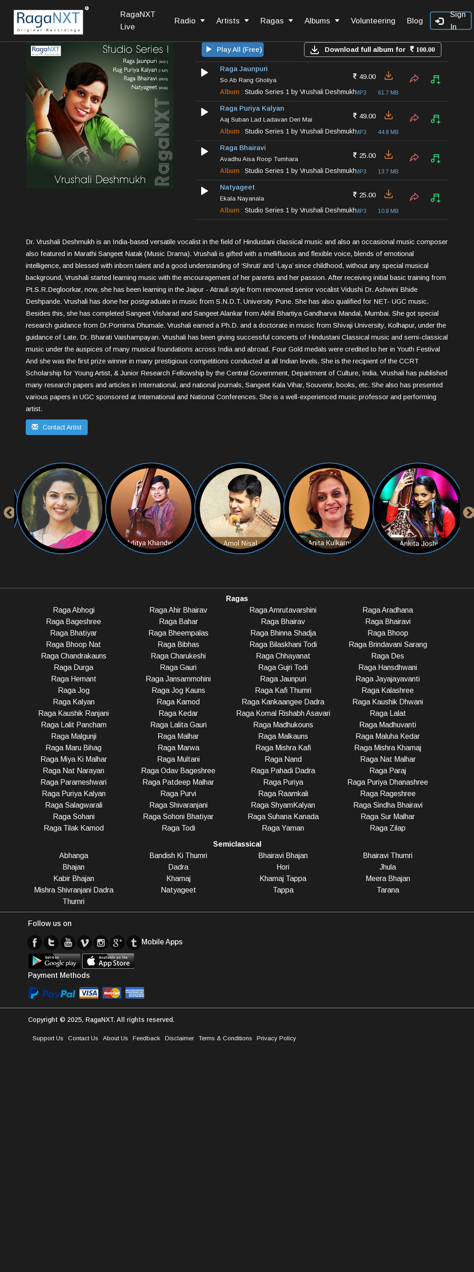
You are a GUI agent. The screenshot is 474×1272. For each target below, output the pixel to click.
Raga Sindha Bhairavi (388, 805)
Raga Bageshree (73, 621)
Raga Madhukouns (283, 725)
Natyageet (178, 890)
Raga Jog (74, 690)
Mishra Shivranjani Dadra (73, 890)
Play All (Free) (233, 49)
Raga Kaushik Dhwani (387, 702)
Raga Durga (73, 667)
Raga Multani (178, 759)
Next (466, 510)
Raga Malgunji (73, 736)
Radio (190, 21)
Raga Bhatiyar (73, 633)
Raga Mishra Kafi (283, 748)
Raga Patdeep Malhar (178, 782)
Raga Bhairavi (388, 621)
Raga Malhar (178, 736)
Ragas (276, 21)
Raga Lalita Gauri (178, 725)
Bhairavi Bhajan (283, 855)
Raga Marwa (178, 748)
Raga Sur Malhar (388, 816)
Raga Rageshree (388, 794)
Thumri (73, 901)
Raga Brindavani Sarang (388, 644)
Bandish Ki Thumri (178, 855)
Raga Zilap (388, 828)
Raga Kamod (178, 702)
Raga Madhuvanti (387, 725)
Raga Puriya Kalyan (74, 794)
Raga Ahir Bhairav (178, 610)
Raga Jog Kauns (178, 690)
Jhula (387, 867)
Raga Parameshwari (73, 782)
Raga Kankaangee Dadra (283, 702)
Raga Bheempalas (178, 633)
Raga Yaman (283, 828)
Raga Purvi (178, 794)
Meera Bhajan (388, 878)
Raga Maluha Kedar (388, 736)
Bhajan (73, 867)
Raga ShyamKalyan (283, 805)
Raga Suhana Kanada (283, 816)
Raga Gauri (178, 667)
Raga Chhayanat (283, 656)
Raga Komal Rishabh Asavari (283, 713)
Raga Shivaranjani (178, 805)
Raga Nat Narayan (73, 771)
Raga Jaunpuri (283, 679)
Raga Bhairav (283, 621)
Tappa (283, 890)
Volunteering (373, 21)
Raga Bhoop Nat (73, 644)
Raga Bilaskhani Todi (283, 644)
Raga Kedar (178, 713)
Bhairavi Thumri (387, 855)
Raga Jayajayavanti (388, 679)
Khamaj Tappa (283, 878)
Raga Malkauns (283, 736)
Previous (7, 510)
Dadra (178, 867)
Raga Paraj (387, 771)
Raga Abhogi (74, 610)
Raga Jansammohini (178, 679)
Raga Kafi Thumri (283, 690)
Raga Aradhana (387, 610)
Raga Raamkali (283, 794)
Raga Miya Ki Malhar (73, 759)
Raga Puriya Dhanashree (387, 782)
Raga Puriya (283, 782)
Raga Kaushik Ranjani (73, 713)
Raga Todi (178, 828)
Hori (282, 867)
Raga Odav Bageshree (178, 771)
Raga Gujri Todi (283, 667)
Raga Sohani (74, 816)
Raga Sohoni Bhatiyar (178, 816)
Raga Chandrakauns (74, 656)
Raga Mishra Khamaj (387, 748)
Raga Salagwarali (73, 805)
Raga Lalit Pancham (74, 725)
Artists (232, 21)
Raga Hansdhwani (387, 667)
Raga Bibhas (178, 644)
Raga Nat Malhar (388, 759)
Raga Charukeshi (178, 656)
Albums (322, 21)
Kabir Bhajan (73, 878)
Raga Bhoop (387, 633)
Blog (415, 21)
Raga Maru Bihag (73, 748)
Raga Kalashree (387, 690)
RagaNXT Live (138, 20)
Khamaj (178, 878)
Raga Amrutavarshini (282, 610)
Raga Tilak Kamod (74, 828)
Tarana (388, 890)
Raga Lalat (388, 713)
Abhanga (73, 855)
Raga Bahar (178, 621)
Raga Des (387, 656)
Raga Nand (283, 759)
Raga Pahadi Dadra (283, 771)
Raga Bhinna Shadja (283, 633)
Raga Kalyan (74, 702)
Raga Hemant (73, 679)
